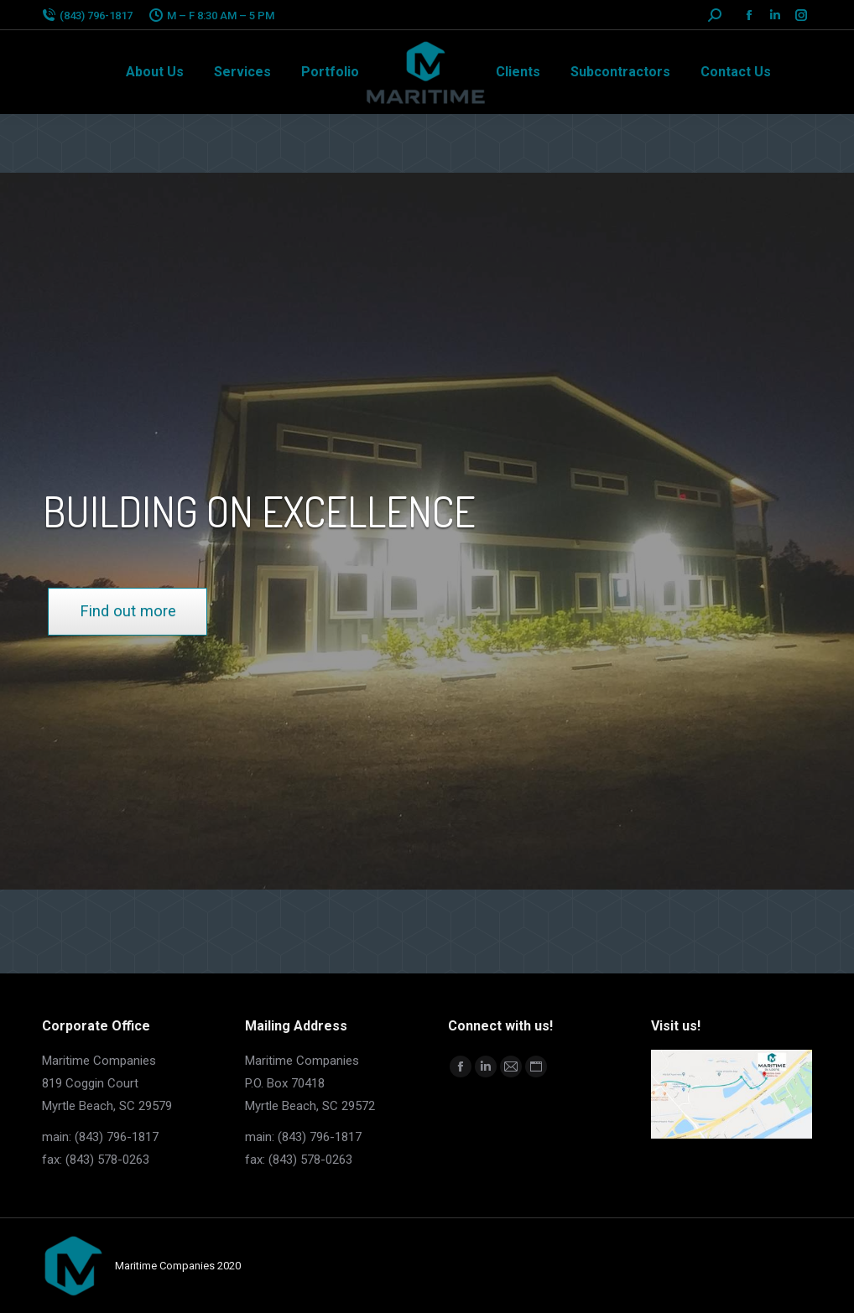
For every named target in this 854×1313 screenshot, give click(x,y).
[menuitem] (154, 72)
